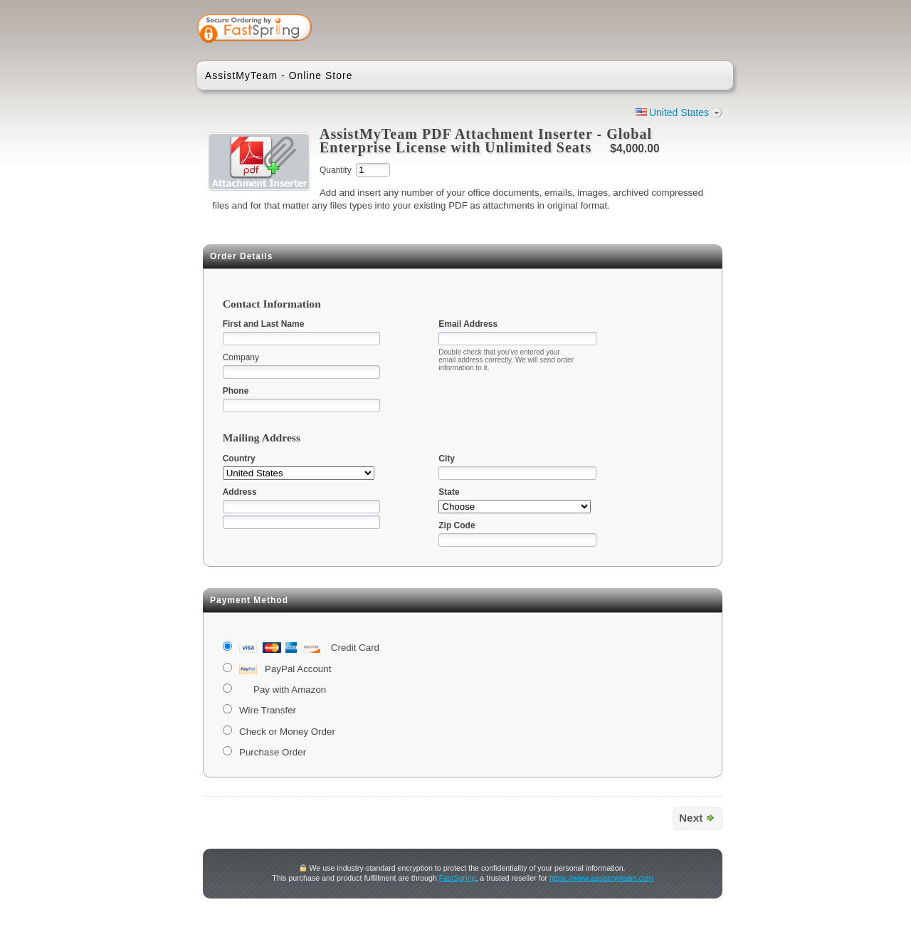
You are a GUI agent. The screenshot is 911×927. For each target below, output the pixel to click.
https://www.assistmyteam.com (601, 878)
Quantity (336, 170)
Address (240, 492)
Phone (236, 391)
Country (239, 459)
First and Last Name (264, 324)
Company (241, 357)
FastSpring (457, 878)
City (446, 459)
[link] (666, 30)
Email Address (467, 324)
